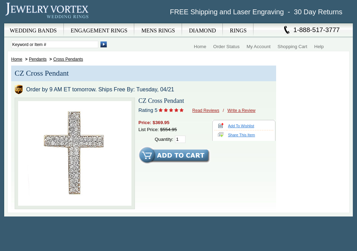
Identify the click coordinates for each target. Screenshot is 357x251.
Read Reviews (205, 110)
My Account (258, 46)
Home (200, 46)
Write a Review (241, 110)
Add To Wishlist (241, 126)
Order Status (226, 46)
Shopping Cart (292, 46)
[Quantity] (180, 139)
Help (319, 46)
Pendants (38, 59)
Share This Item (241, 135)
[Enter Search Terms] (54, 44)
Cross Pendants (68, 59)
